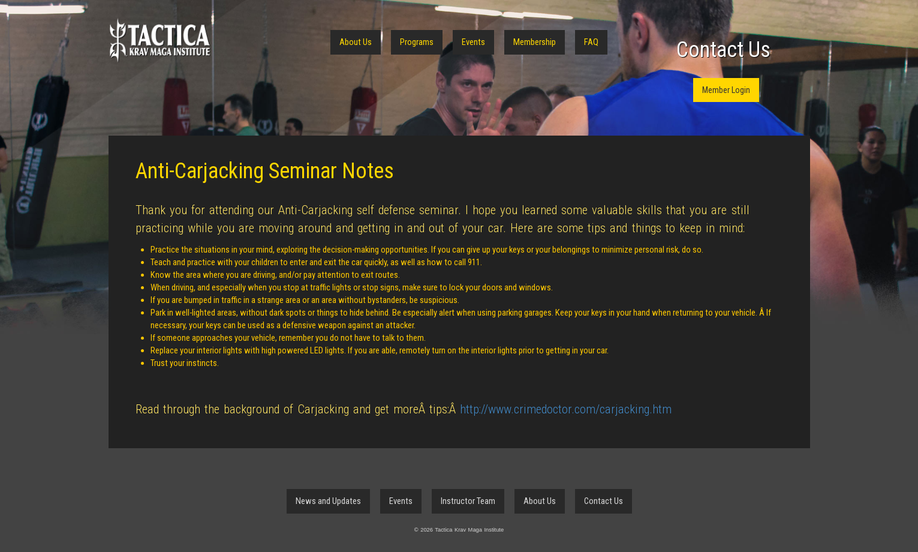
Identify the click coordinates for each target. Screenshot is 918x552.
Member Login (726, 90)
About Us (355, 42)
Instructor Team (468, 501)
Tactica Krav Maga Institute (159, 40)
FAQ (591, 42)
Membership (534, 42)
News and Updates (328, 501)
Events (473, 42)
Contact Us (723, 49)
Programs (417, 42)
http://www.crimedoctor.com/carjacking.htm (566, 409)
